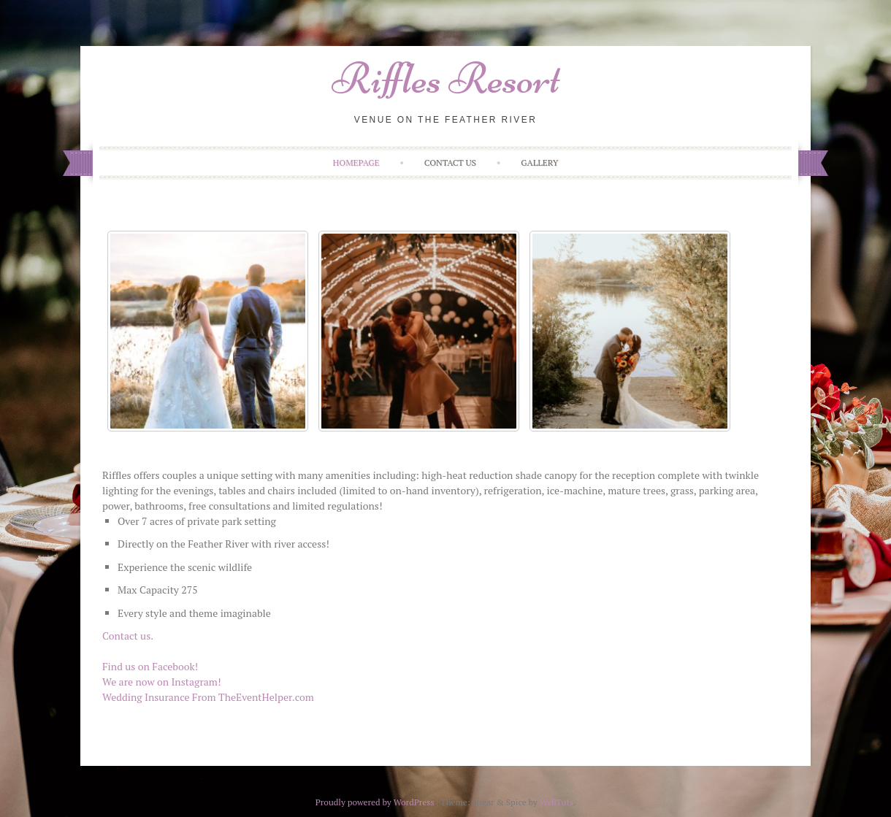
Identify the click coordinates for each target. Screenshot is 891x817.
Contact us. (127, 636)
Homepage (356, 162)
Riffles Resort (446, 78)
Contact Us (450, 162)
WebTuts (556, 802)
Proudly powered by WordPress (375, 802)
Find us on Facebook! (150, 666)
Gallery (539, 162)
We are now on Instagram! (161, 681)
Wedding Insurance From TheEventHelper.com (208, 697)
